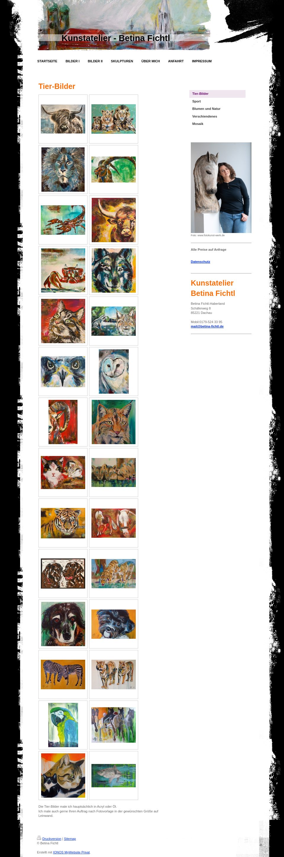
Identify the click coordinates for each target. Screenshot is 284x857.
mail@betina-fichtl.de (207, 326)
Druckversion (49, 838)
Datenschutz (200, 261)
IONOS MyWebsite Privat (71, 852)
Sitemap (70, 838)
